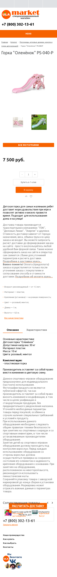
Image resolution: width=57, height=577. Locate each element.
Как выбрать (9, 543)
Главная (4, 42)
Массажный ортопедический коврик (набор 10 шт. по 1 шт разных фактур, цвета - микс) (19, 514)
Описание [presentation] (13, 329)
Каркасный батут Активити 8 (44, 514)
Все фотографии (28, 145)
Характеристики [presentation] (36, 329)
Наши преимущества (13, 535)
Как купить (8, 539)
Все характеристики (13, 318)
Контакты (8, 547)
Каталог (13, 42)
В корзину (28, 189)
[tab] (13, 330)
